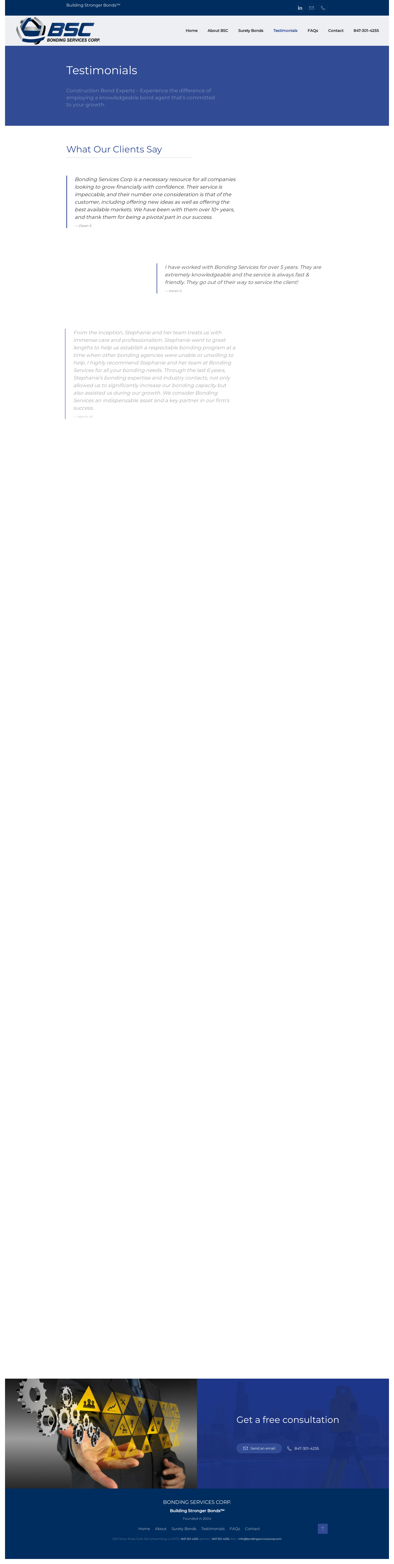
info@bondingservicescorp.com (259, 1539)
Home (192, 30)
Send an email (259, 1448)
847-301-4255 (366, 30)
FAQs (313, 30)
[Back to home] (58, 31)
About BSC (218, 30)
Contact (335, 30)
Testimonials (285, 30)
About (160, 1528)
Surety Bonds (250, 30)
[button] (322, 1529)
